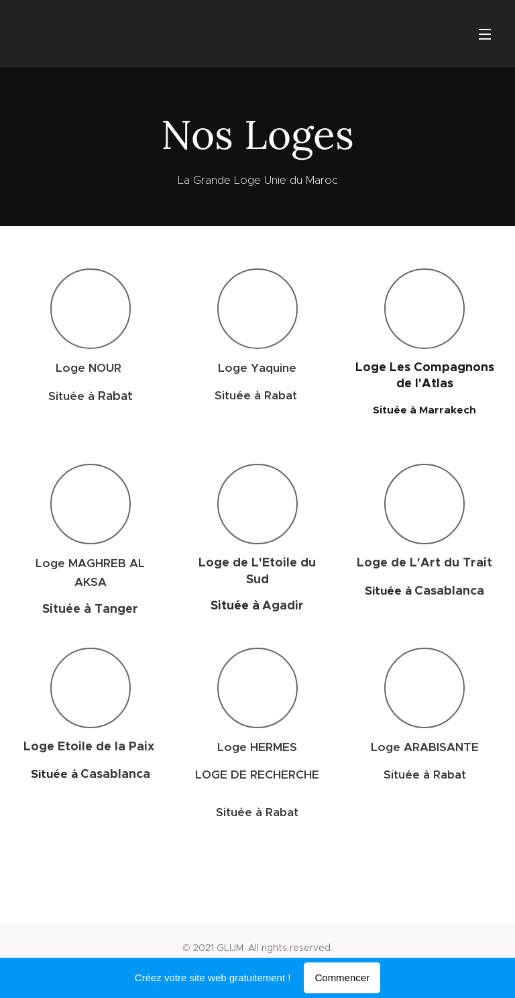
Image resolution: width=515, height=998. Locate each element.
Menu (485, 34)
